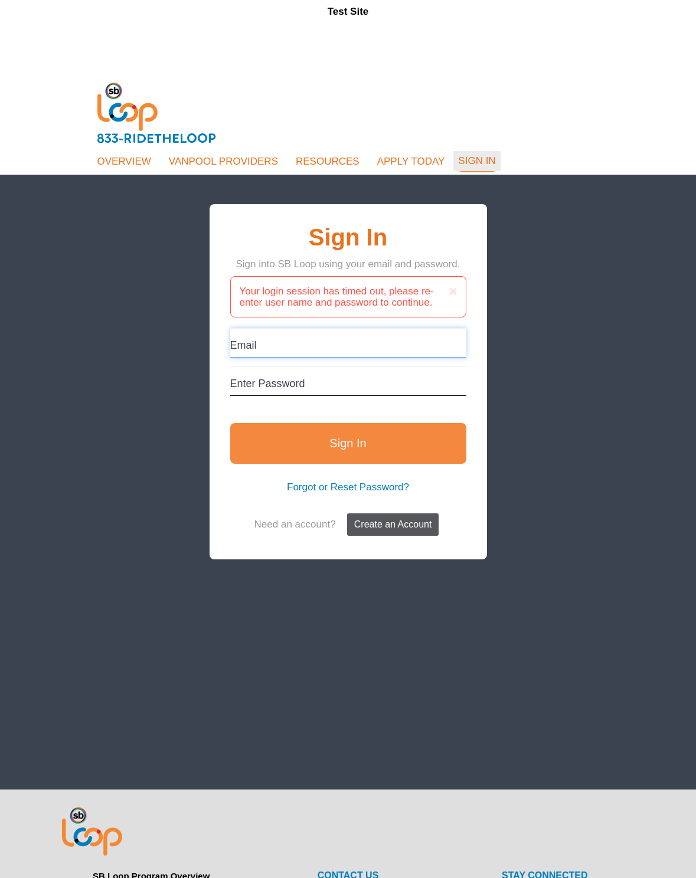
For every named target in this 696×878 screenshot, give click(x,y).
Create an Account (393, 524)
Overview (124, 161)
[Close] (453, 291)
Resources (328, 161)
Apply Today (411, 161)
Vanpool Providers (223, 161)
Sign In (476, 160)
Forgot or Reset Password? (348, 487)
